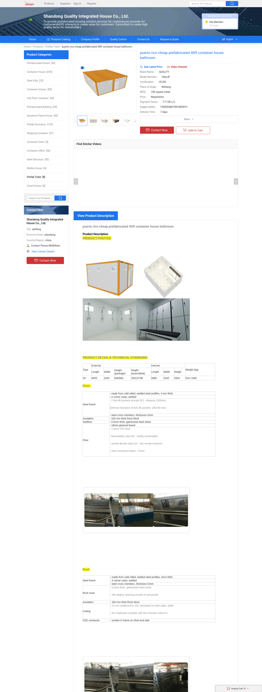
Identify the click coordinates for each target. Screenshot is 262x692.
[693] (39, 71)
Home (32, 39)
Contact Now (45, 260)
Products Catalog (58, 39)
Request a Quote (169, 39)
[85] (39, 89)
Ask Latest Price (153, 66)
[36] (41, 63)
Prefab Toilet (53, 46)
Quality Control (118, 39)
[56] (38, 150)
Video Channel (179, 66)
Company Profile (90, 39)
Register (91, 4)
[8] (36, 177)
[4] (37, 142)
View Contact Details (43, 251)
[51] (40, 133)
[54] (42, 106)
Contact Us (143, 39)
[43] (40, 98)
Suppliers (65, 4)
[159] (40, 124)
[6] (36, 168)
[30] (38, 159)
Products (49, 4)
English (227, 39)
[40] (42, 115)
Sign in (77, 4)
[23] (35, 80)
